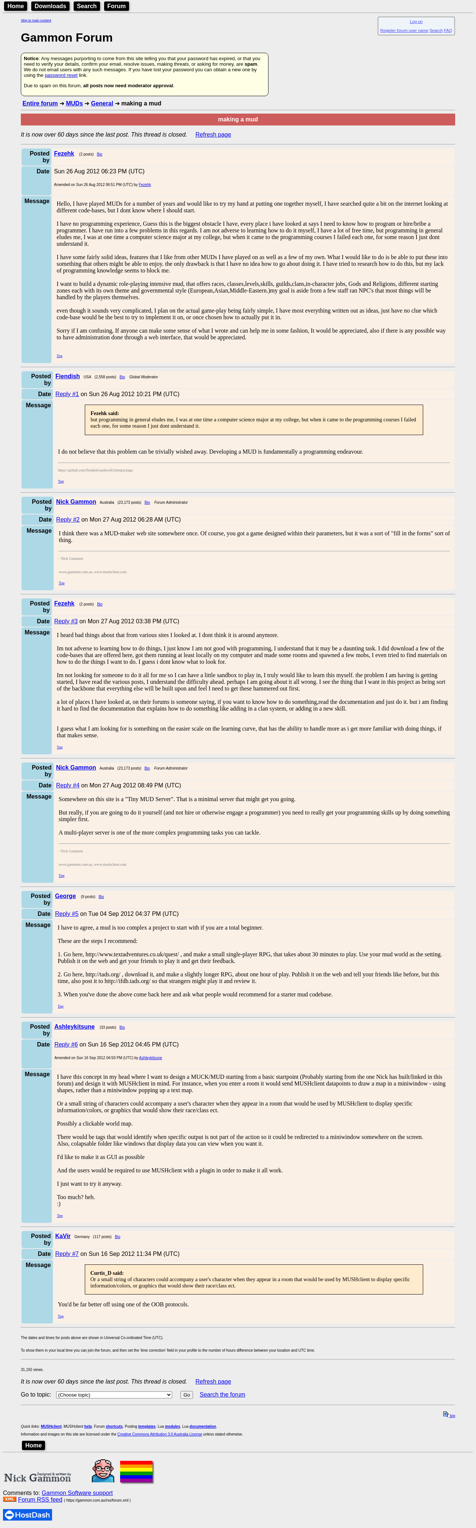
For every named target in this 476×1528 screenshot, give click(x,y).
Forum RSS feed (40, 1499)
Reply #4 (68, 785)
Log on (416, 21)
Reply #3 (66, 621)
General (102, 103)
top (449, 1416)
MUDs (74, 103)
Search (87, 6)
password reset (61, 75)
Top (59, 356)
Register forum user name (404, 30)
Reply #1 (67, 394)
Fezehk (145, 185)
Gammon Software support (77, 1493)
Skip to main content (36, 20)
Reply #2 (68, 519)
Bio (99, 154)
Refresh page (213, 134)
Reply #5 (66, 914)
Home (15, 6)
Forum (116, 6)
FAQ (448, 30)
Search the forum (222, 1394)
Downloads (50, 6)
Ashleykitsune (150, 1058)
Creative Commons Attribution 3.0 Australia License (160, 1434)
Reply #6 (66, 1044)
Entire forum (40, 103)
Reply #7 (67, 1254)
